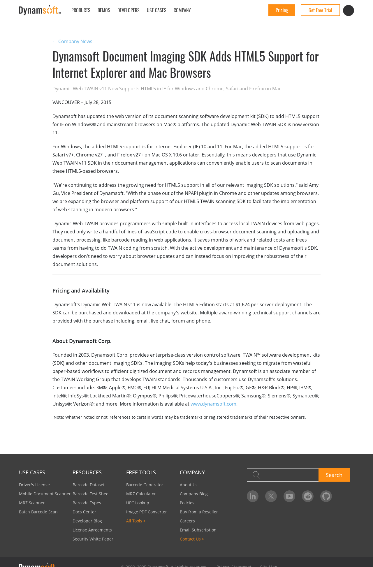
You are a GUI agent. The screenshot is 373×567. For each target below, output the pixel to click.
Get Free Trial (320, 10)
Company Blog (194, 493)
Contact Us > (192, 539)
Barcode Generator (144, 484)
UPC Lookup (137, 503)
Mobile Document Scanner (45, 493)
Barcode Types (87, 503)
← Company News (72, 41)
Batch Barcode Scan (38, 512)
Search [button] (334, 474)
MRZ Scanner (32, 503)
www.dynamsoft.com (213, 404)
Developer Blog (87, 521)
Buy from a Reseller (199, 512)
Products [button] (80, 10)
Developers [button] (128, 10)
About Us (189, 484)
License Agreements (92, 530)
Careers (187, 521)
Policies (187, 503)
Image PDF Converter (146, 512)
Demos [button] (104, 10)
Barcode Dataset (89, 484)
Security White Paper (93, 539)
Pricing (282, 10)
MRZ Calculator (141, 493)
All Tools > (136, 521)
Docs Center (84, 512)
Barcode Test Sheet (91, 493)
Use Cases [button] (156, 10)
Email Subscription (198, 530)
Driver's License (34, 484)
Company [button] (182, 10)
